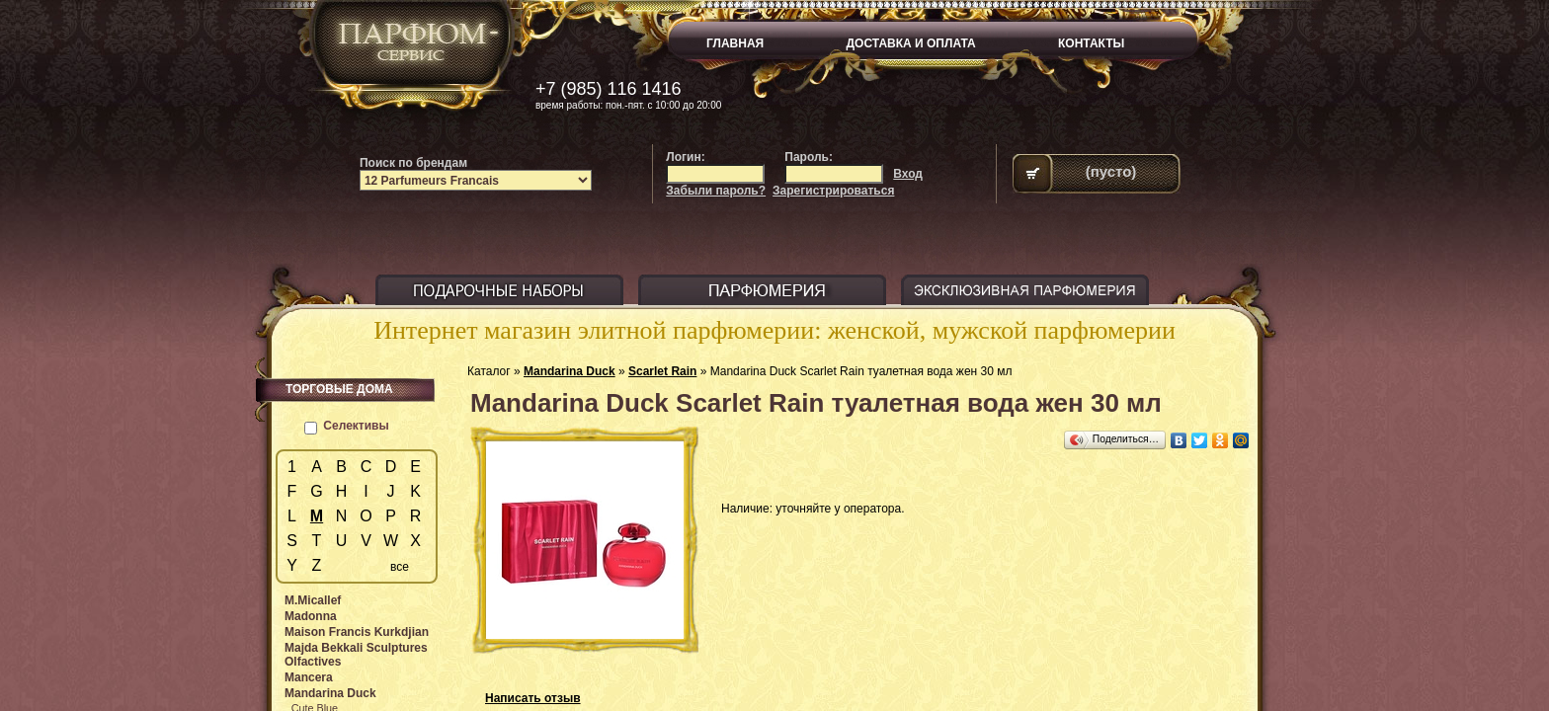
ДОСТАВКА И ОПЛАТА (911, 43)
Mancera (309, 677)
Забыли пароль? (716, 191)
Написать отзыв (533, 698)
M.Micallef (313, 600)
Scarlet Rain (662, 371)
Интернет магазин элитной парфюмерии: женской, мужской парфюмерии (774, 330)
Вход (908, 174)
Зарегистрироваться (833, 191)
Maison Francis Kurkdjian (357, 632)
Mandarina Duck (569, 371)
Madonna (311, 616)
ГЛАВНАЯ (735, 43)
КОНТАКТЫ (1091, 43)
